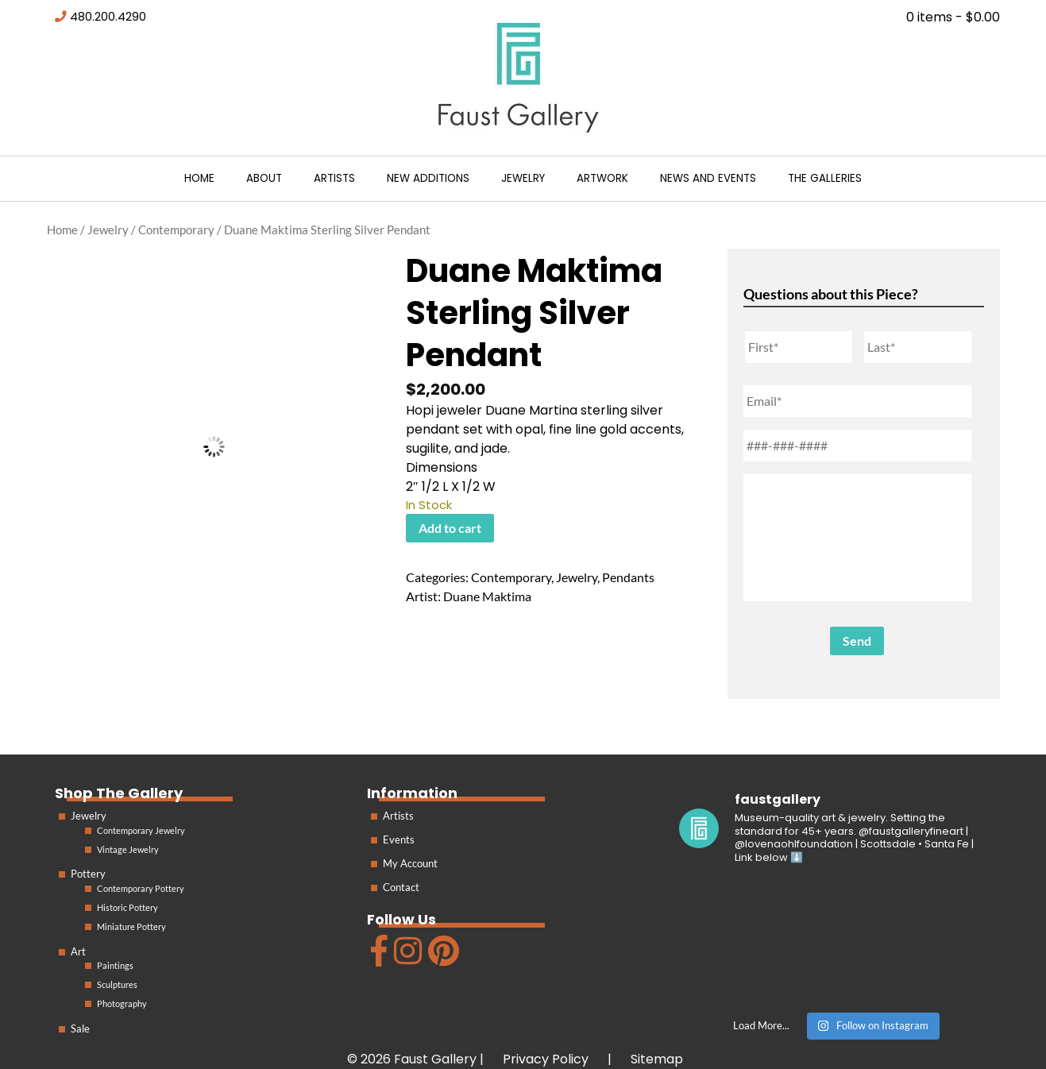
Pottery (88, 873)
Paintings (115, 965)
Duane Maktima (487, 596)
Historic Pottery (127, 907)
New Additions (428, 178)
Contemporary (176, 229)
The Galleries (825, 178)
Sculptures (117, 984)
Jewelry (523, 178)
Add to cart (450, 527)
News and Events (708, 178)
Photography (122, 1003)
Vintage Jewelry (128, 849)
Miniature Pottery (131, 926)
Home (199, 178)
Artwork (602, 178)
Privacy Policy (546, 1059)
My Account (410, 863)
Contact (401, 887)
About (264, 178)
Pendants (628, 577)
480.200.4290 (108, 17)
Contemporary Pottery (140, 888)
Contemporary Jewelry (141, 830)
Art (78, 951)
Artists (334, 178)
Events (399, 839)
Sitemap (657, 1059)
